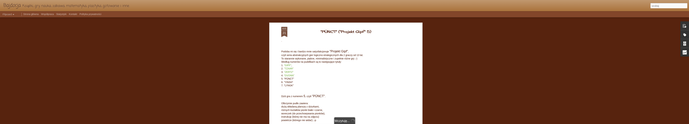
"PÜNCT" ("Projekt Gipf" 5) (346, 31)
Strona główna (31, 14)
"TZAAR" (289, 68)
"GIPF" (287, 65)
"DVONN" (289, 75)
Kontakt (73, 14)
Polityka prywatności (90, 14)
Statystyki (61, 14)
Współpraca (47, 14)
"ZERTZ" (289, 72)
